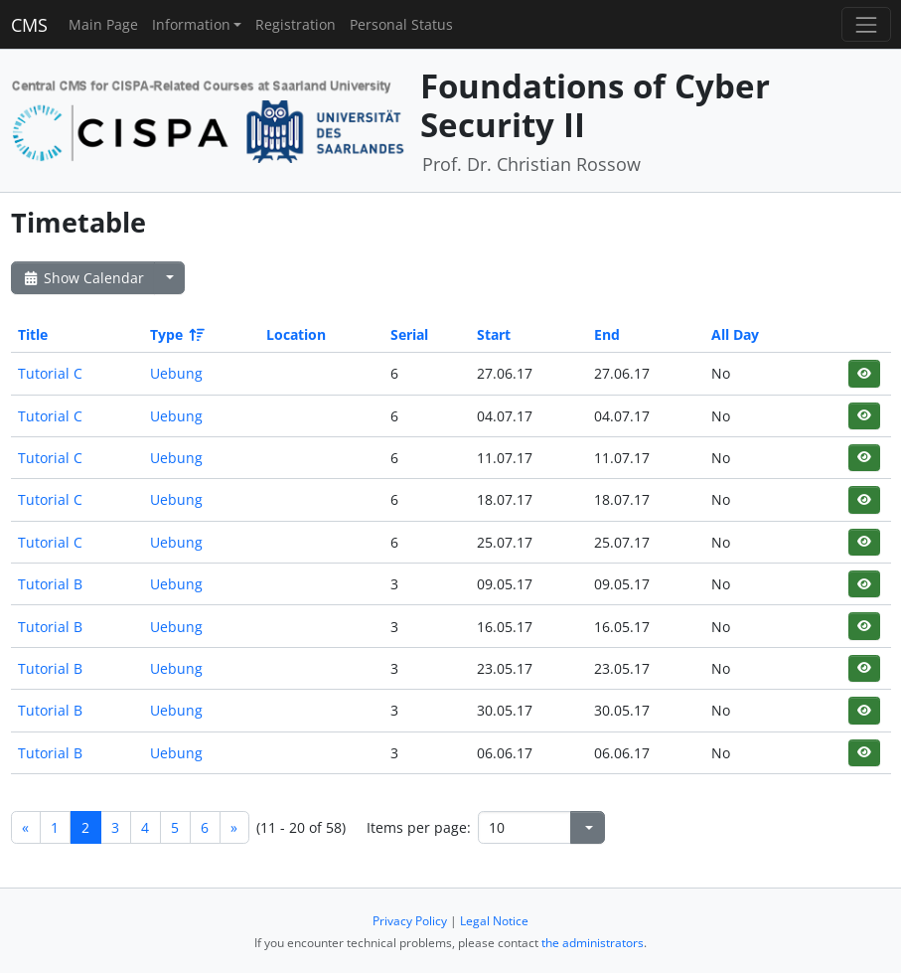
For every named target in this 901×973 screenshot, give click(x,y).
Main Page (103, 24)
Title (33, 334)
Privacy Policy (410, 920)
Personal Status (401, 24)
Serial (409, 334)
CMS (29, 25)
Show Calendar (83, 277)
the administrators (592, 942)
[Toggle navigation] (865, 24)
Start (494, 334)
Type (176, 334)
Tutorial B (50, 583)
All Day (735, 334)
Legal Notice (494, 920)
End (607, 334)
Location (296, 334)
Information (191, 24)
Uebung (176, 373)
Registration (295, 24)
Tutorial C (50, 373)
